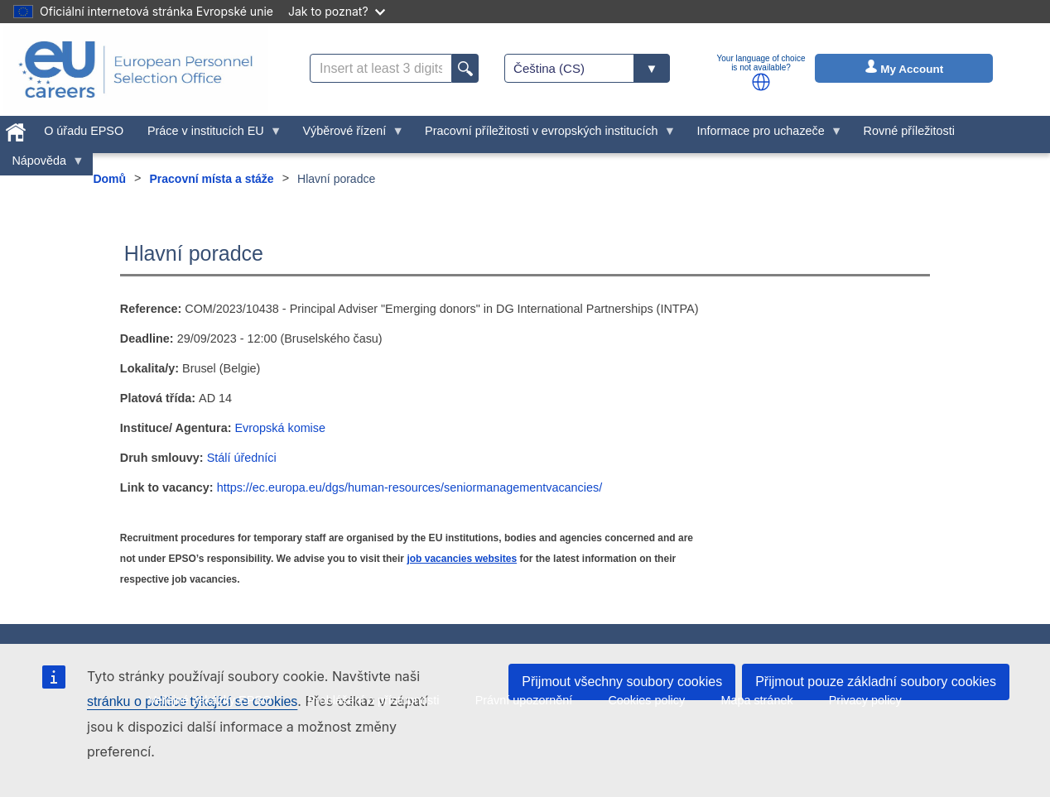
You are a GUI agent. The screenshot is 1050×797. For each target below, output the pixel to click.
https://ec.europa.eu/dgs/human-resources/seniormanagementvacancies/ (410, 487)
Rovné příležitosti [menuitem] (909, 130)
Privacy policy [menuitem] (865, 700)
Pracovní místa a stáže (211, 178)
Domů (109, 178)
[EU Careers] (135, 69)
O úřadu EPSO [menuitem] (83, 130)
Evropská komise (279, 428)
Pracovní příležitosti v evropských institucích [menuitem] (545, 135)
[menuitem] (16, 129)
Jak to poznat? (336, 11)
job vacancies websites (462, 558)
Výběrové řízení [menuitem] (347, 135)
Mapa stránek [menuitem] (756, 700)
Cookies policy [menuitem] (646, 700)
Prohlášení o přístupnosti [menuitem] (373, 700)
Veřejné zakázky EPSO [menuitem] (210, 700)
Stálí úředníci (242, 457)
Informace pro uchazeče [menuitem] (763, 135)
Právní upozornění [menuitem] (524, 700)
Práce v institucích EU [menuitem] (209, 135)
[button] (761, 82)
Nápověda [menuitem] (42, 164)
